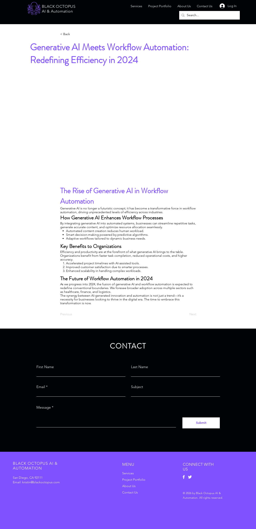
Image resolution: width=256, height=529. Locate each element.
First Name (45, 367)
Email (40, 387)
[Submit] (201, 422)
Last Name (139, 367)
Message (43, 407)
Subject (137, 387)
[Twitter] (189, 477)
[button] (73, 34)
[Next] (186, 314)
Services (128, 473)
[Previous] (73, 314)
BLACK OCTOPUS (58, 6)
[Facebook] (183, 477)
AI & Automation (57, 11)
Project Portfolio (133, 479)
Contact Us (130, 492)
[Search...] (209, 15)
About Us (129, 486)
